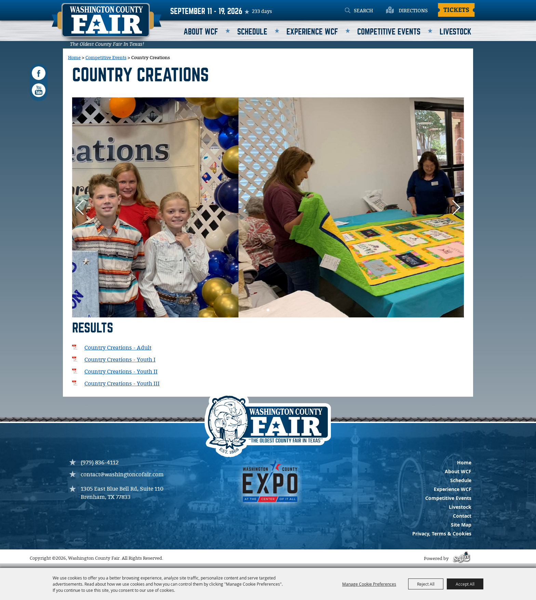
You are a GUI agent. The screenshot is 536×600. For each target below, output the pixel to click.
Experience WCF (312, 32)
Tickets (456, 9)
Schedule (252, 32)
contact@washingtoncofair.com (122, 475)
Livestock (455, 32)
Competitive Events (388, 32)
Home (74, 57)
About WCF (201, 32)
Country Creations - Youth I (120, 360)
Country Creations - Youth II (121, 372)
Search (347, 11)
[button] (455, 207)
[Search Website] (371, 11)
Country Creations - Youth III (122, 384)
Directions (413, 11)
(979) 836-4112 (100, 463)
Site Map (461, 524)
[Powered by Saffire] (461, 558)
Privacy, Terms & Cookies (441, 533)
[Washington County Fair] (106, 24)
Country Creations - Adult (117, 348)
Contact (462, 516)
